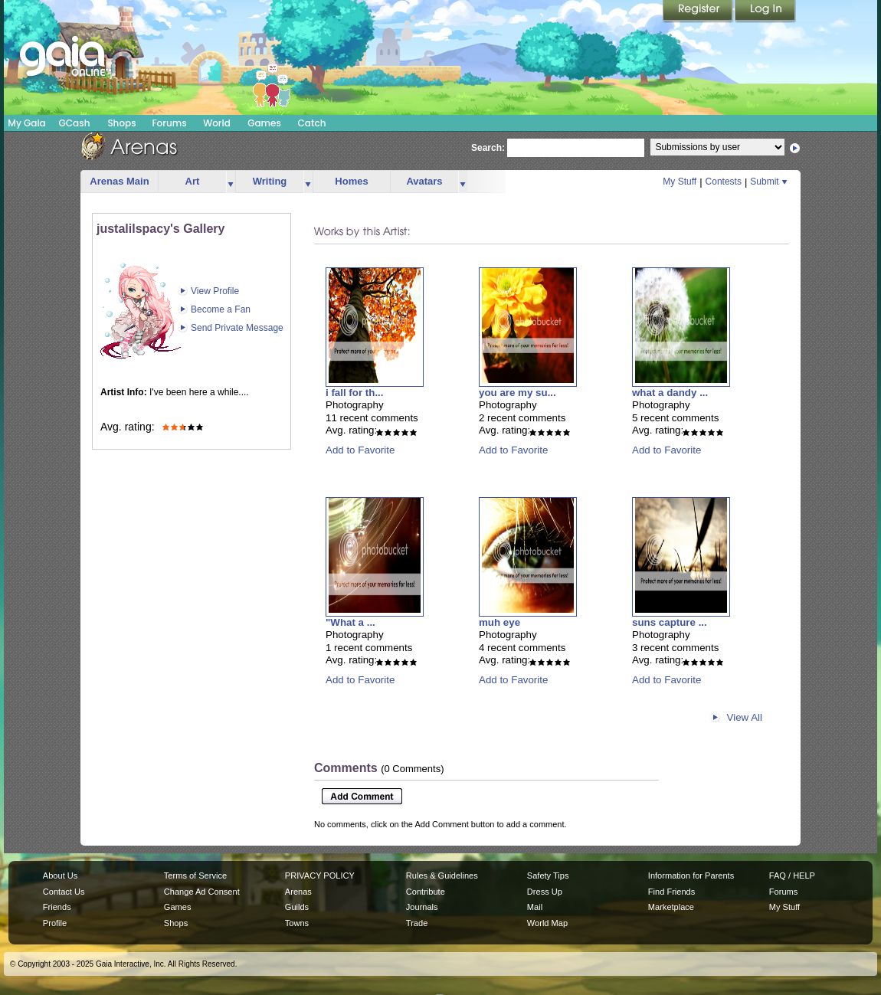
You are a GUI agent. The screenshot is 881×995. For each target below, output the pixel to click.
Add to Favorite (360, 450)
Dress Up (544, 891)
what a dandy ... (670, 392)
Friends (57, 907)
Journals (422, 907)
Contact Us (64, 891)
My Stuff (679, 181)
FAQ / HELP (792, 875)
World (217, 122)
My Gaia (26, 122)
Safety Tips (548, 875)
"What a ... (350, 622)
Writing (270, 181)
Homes (351, 181)
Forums (169, 122)
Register (699, 11)
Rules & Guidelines (442, 875)
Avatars (424, 181)
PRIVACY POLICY (320, 875)
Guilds (297, 907)
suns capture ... (669, 622)
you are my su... (517, 392)
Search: (488, 147)
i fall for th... (355, 392)
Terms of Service (195, 875)
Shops (121, 122)
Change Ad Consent (202, 891)
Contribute (425, 891)
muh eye (499, 622)
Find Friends (671, 891)
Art (192, 181)
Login (765, 11)
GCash (74, 122)
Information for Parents (691, 875)
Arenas (298, 891)
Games (264, 122)
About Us (60, 875)
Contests (724, 181)
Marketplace (671, 907)
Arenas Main (119, 181)
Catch (312, 122)
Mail (534, 907)
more (230, 182)
